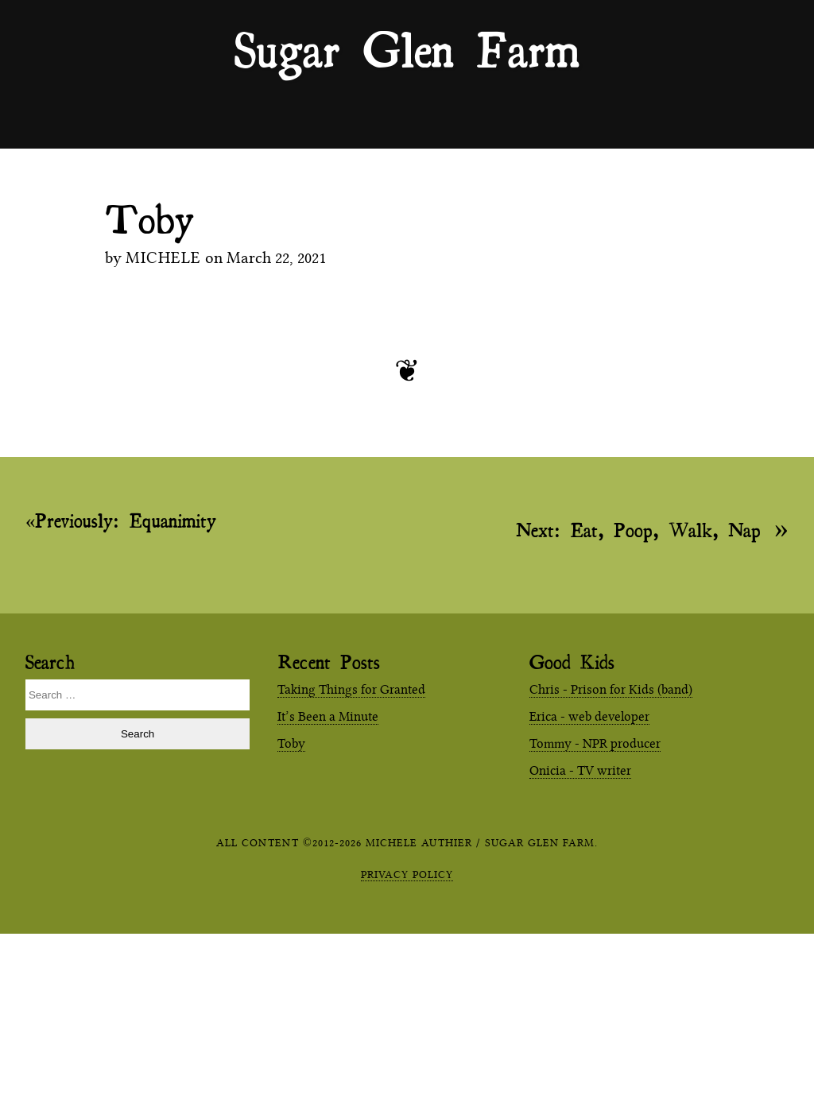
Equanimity (125, 520)
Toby (291, 743)
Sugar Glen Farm (407, 48)
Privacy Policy (407, 874)
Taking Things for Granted (351, 689)
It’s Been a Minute (327, 716)
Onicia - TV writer (580, 770)
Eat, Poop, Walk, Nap (638, 529)
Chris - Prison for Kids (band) (610, 689)
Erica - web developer (589, 716)
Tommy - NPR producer (595, 743)
